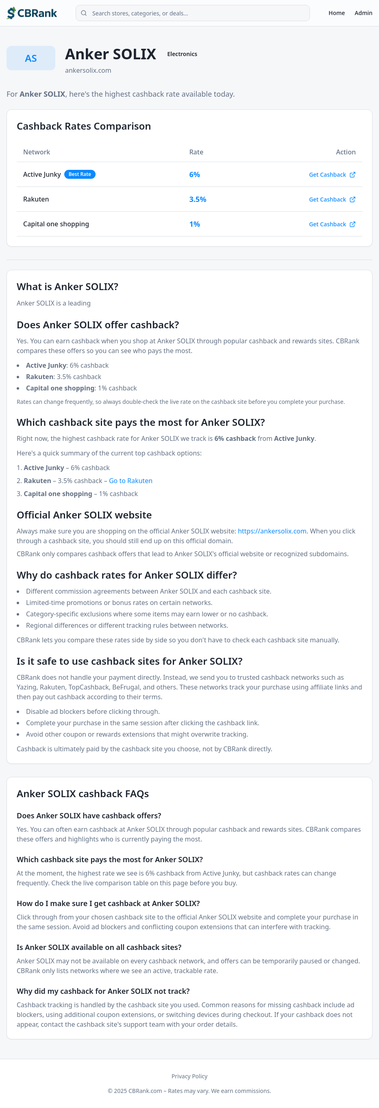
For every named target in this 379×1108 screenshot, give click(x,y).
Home (337, 13)
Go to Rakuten (130, 480)
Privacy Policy (189, 1076)
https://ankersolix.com (272, 531)
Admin (363, 13)
